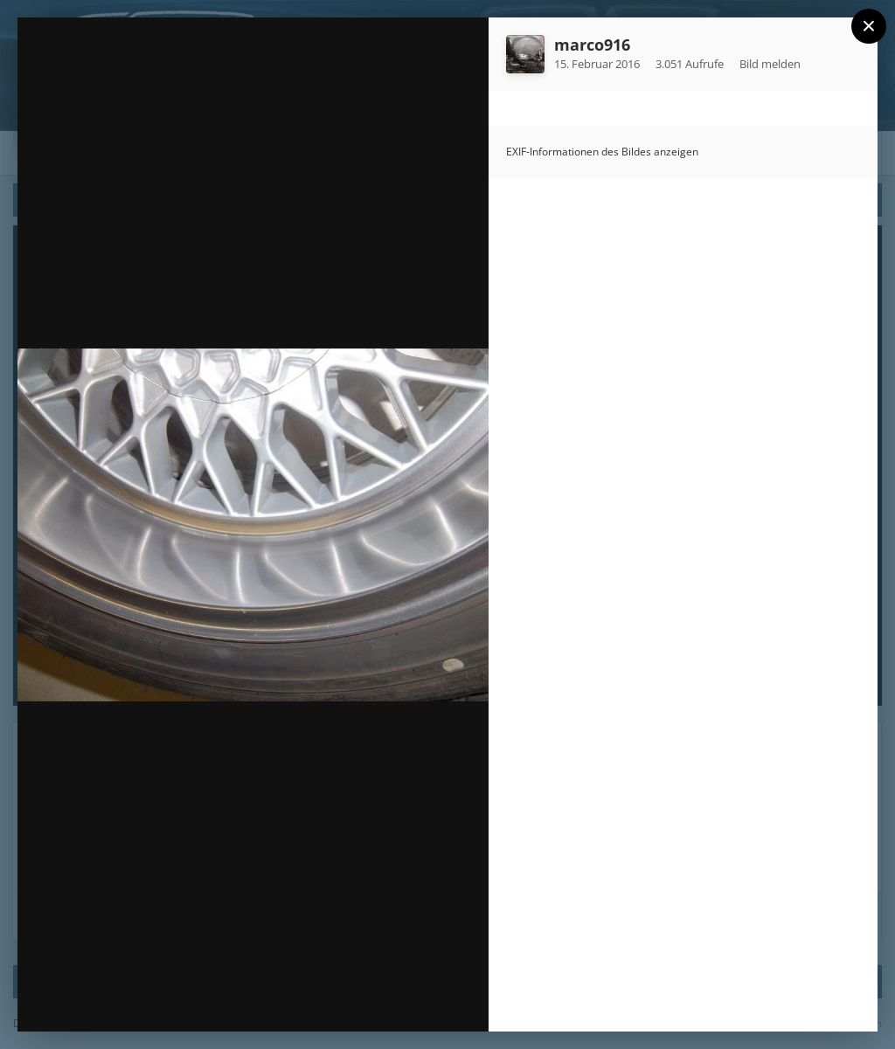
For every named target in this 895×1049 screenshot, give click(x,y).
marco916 (592, 44)
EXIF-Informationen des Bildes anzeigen (602, 151)
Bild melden (770, 64)
